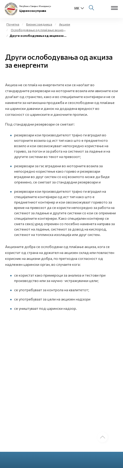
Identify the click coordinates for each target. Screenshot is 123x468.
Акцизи (64, 24)
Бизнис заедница (39, 24)
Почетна (12, 24)
